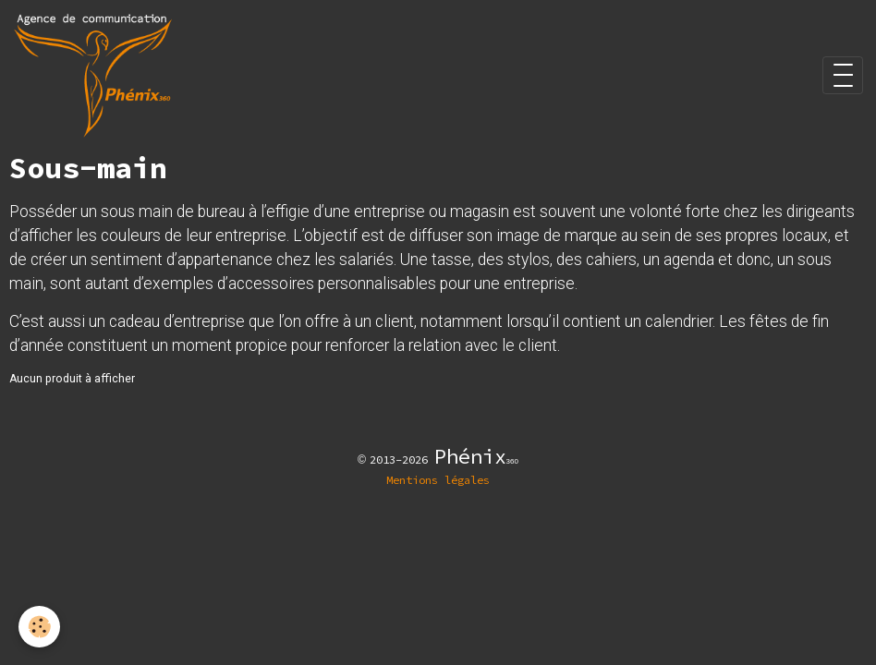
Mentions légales (438, 480)
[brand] (96, 75)
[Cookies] (39, 626)
